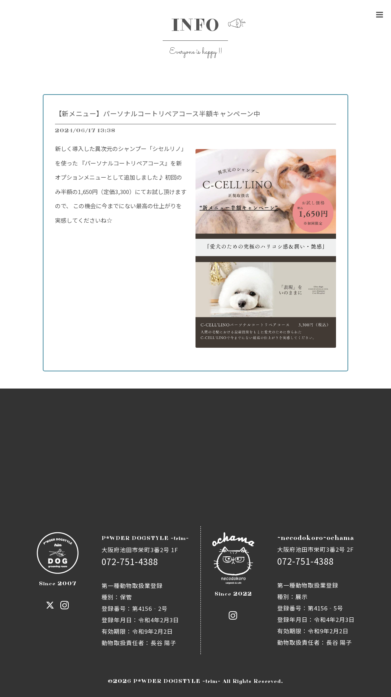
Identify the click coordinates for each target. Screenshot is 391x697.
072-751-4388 (130, 561)
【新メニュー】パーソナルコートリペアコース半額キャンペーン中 (157, 113)
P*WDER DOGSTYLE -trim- (177, 681)
